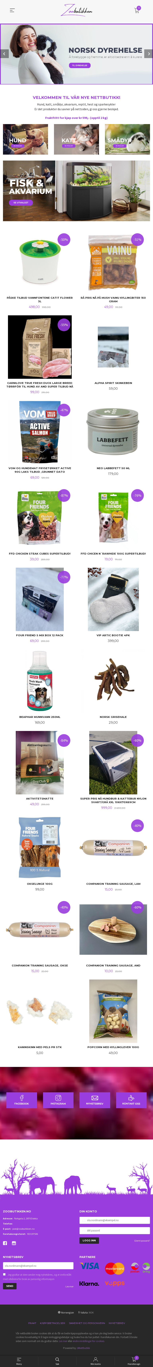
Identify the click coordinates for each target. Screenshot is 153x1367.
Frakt (32, 1325)
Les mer (70, 1288)
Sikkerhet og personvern (87, 1325)
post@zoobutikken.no (23, 1230)
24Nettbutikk (83, 1350)
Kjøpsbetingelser (52, 1325)
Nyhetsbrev (117, 1325)
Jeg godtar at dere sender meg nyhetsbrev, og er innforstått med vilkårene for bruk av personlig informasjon (37, 1279)
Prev (4, 53)
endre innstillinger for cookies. (89, 1343)
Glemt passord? (142, 1242)
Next (148, 53)
